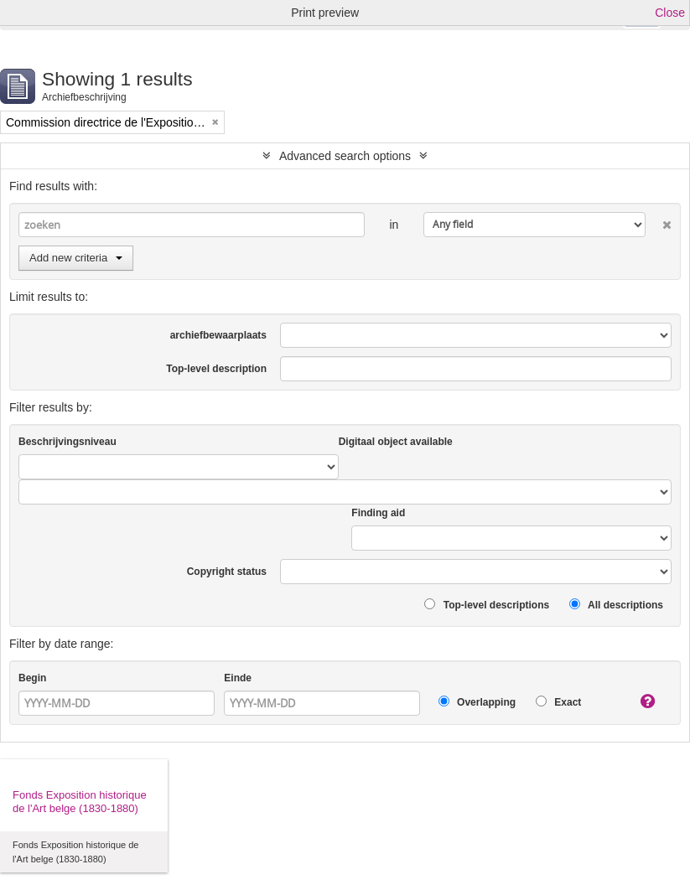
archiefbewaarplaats (218, 335)
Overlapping (477, 702)
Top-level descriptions (486, 604)
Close (670, 12)
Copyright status (227, 571)
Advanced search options (345, 156)
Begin (32, 678)
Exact (558, 702)
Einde (238, 678)
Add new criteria (75, 257)
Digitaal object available (396, 442)
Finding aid (378, 513)
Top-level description (216, 369)
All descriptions (616, 604)
